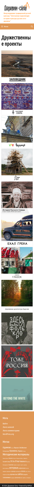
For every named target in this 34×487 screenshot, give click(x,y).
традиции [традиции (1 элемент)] (13, 477)
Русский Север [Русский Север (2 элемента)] (6, 461)
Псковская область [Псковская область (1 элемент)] (19, 458)
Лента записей (8, 427)
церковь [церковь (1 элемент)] (24, 477)
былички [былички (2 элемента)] (11, 465)
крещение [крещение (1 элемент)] (4, 471)
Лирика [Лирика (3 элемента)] (20, 451)
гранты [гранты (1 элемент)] (22, 464)
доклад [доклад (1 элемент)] (25, 464)
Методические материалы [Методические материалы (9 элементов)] (16, 454)
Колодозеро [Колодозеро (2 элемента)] (6, 451)
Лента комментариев (11, 430)
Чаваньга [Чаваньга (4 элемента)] (23, 461)
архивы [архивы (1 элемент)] (28, 461)
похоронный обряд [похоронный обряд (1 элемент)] (6, 474)
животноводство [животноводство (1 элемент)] (6, 468)
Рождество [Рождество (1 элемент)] (25, 458)
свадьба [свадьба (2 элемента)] (25, 474)
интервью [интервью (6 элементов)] (13, 467)
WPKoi (29, 486)
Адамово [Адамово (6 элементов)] (7, 447)
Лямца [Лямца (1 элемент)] (24, 451)
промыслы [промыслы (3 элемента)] (13, 474)
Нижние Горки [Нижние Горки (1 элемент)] (5, 458)
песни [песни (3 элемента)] (23, 471)
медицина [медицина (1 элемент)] (9, 471)
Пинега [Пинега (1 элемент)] (14, 458)
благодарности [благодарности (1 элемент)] (5, 464)
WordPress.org (8, 434)
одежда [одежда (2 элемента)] (13, 471)
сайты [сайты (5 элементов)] (20, 474)
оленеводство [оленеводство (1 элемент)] (18, 471)
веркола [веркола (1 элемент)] (15, 464)
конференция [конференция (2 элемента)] (22, 468)
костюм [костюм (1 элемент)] (27, 468)
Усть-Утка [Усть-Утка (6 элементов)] (14, 461)
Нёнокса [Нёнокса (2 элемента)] (10, 458)
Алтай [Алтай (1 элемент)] (12, 447)
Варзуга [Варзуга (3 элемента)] (16, 448)
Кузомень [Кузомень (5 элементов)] (13, 451)
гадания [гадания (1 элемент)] (18, 464)
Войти (5, 423)
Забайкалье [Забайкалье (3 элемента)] (23, 448)
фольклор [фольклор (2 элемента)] (17, 477)
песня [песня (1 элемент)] (26, 471)
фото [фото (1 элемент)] (21, 477)
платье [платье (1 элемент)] (29, 471)
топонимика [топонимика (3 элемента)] (7, 477)
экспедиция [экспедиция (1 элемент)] (28, 477)
